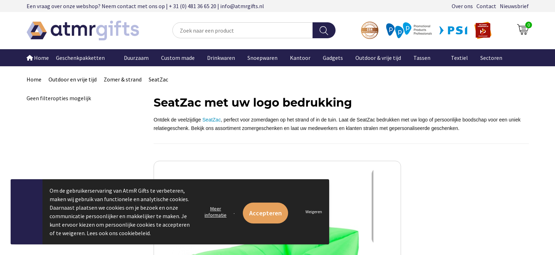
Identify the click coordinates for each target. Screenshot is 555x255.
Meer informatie (216, 211)
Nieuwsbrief (514, 6)
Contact (486, 6)
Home (38, 57)
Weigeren (313, 211)
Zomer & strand (123, 79)
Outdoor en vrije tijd (72, 79)
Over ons (462, 6)
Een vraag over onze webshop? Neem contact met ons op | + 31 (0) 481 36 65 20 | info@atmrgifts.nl (145, 6)
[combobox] (242, 30)
